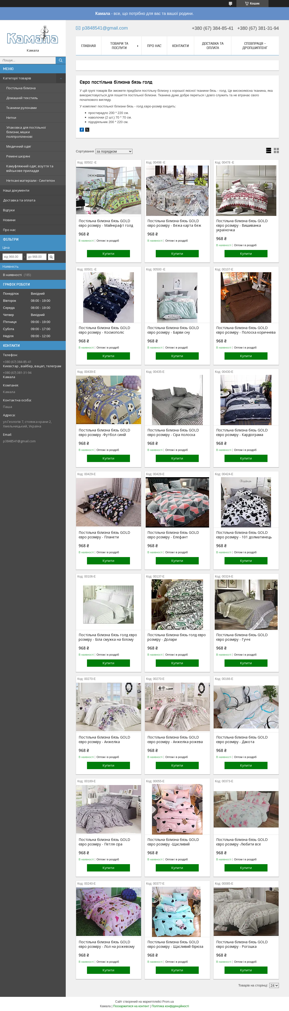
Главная (88, 46)
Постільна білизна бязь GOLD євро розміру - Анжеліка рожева (175, 739)
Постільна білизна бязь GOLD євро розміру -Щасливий (173, 841)
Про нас (9, 229)
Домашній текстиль (22, 98)
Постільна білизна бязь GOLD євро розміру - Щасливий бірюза (175, 944)
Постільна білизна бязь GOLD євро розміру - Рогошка (242, 944)
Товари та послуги (119, 45)
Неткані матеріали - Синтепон (30, 180)
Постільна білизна (21, 88)
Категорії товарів (17, 78)
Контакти (180, 46)
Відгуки (9, 210)
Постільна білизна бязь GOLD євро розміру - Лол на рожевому (107, 944)
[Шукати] (61, 60)
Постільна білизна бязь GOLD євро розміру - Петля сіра (104, 841)
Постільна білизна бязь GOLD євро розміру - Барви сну (173, 330)
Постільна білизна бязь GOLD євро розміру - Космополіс (104, 330)
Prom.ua (168, 1001)
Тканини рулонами (21, 107)
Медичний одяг (18, 146)
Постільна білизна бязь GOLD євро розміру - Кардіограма (242, 432)
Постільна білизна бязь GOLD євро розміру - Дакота (242, 739)
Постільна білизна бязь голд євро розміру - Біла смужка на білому (108, 637)
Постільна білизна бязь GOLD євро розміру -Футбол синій (104, 432)
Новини (9, 220)
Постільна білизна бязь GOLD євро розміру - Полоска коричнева (246, 330)
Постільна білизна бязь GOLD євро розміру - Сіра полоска (173, 432)
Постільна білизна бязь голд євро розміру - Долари (176, 637)
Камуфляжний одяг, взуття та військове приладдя (29, 168)
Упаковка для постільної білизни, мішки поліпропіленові (26, 132)
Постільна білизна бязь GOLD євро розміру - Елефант (173, 534)
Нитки (11, 117)
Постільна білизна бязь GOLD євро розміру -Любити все (242, 841)
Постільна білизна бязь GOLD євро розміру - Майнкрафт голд (106, 223)
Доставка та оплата (19, 200)
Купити (108, 253)
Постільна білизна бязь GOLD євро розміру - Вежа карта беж (174, 223)
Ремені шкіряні (18, 156)
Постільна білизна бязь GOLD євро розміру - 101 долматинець (244, 534)
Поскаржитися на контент (131, 1006)
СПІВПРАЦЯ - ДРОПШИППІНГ (255, 45)
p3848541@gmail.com (19, 441)
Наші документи (16, 190)
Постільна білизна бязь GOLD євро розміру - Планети (104, 534)
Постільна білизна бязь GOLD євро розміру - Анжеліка (104, 739)
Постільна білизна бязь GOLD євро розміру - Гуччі (242, 637)
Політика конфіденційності (170, 1006)
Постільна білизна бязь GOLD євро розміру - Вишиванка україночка (242, 225)
